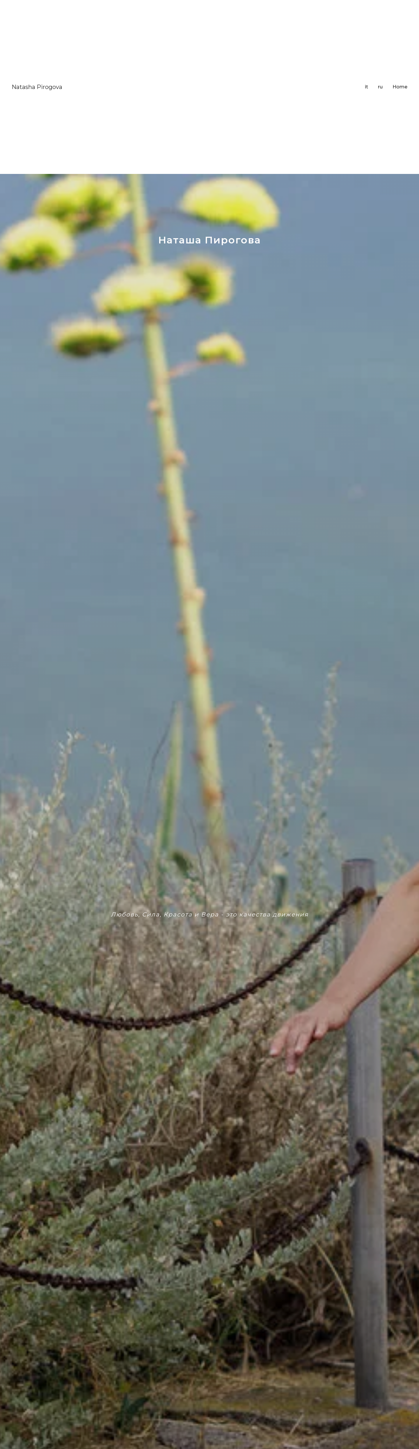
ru (380, 87)
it (366, 87)
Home (400, 87)
